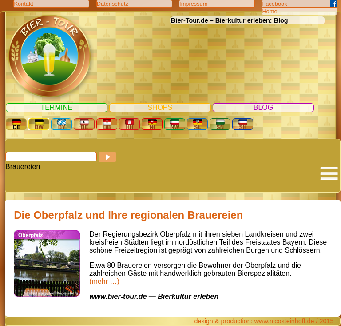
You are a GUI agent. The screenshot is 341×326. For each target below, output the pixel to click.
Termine (56, 107)
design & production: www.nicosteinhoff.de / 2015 (263, 321)
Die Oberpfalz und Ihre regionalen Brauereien (128, 215)
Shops (159, 107)
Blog (263, 107)
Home (269, 11)
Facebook (274, 3)
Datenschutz (112, 3)
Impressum (193, 3)
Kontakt (23, 3)
